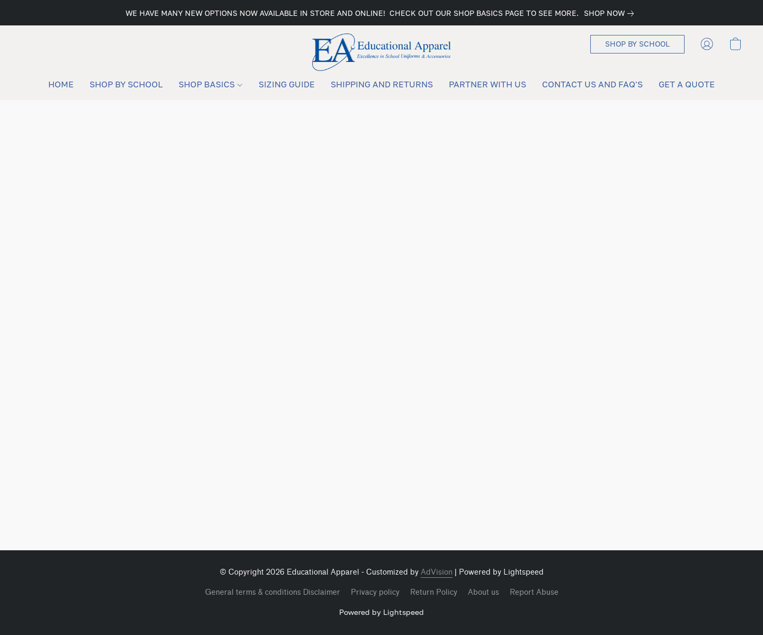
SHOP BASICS (210, 84)
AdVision (437, 572)
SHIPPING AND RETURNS (382, 84)
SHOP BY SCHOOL (126, 84)
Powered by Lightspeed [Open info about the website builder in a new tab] (381, 611)
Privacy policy (375, 592)
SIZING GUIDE (287, 84)
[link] (611, 13)
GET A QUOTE (687, 84)
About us (483, 592)
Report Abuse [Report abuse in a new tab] (534, 592)
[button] (381, 52)
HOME (61, 84)
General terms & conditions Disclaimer (272, 592)
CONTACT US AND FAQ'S (592, 84)
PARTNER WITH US (487, 84)
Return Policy (433, 592)
